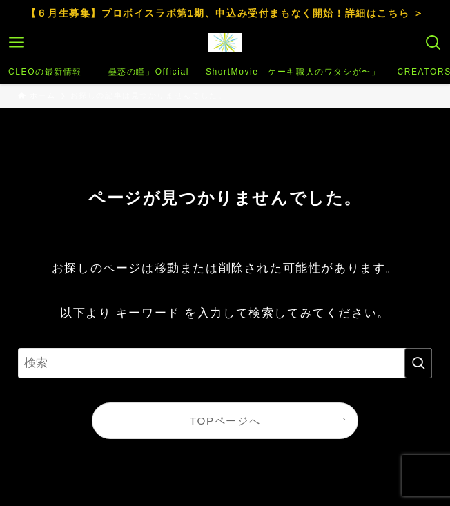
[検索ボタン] (433, 42)
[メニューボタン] (16, 42)
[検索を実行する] (418, 363)
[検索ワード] (225, 363)
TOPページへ (225, 421)
